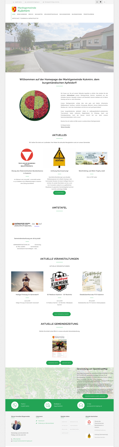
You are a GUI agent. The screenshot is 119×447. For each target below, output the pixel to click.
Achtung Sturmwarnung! (59, 165)
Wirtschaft (65, 427)
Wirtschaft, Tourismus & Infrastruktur (75, 12)
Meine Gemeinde (48, 8)
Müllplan (64, 423)
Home (40, 8)
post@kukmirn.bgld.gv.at (33, 2)
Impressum (41, 414)
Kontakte (64, 415)
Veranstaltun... (74, 415)
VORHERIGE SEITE (53, 357)
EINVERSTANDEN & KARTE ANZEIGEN (95, 390)
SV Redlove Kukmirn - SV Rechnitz (59, 288)
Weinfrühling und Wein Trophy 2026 (92, 165)
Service (57, 8)
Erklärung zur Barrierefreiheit (46, 417)
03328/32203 (18, 2)
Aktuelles (65, 419)
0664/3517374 (16, 433)
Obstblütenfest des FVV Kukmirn (92, 288)
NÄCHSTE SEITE (66, 357)
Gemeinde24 (45, 443)
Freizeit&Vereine (55, 12)
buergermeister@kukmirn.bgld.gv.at (22, 435)
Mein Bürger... (74, 419)
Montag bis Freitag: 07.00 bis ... (52, 2)
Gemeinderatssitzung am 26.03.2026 (27, 232)
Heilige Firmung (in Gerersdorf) (27, 288)
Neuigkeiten (65, 8)
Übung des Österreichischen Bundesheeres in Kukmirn (99, 418)
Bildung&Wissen (91, 8)
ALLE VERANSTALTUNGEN (62, 308)
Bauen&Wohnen (44, 12)
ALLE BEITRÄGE (59, 186)
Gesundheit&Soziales (77, 8)
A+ (97, 2)
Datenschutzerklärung (81, 443)
